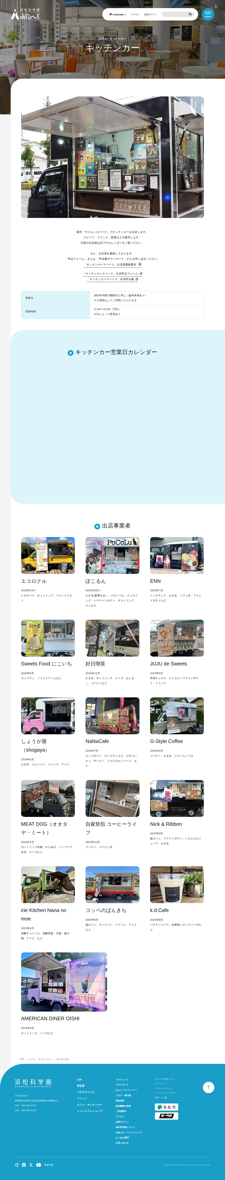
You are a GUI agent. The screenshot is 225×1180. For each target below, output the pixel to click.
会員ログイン (150, 14)
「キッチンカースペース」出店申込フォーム (110, 273)
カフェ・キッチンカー (42, 74)
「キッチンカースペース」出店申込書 (110, 279)
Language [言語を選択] (118, 14)
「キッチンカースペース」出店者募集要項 (110, 264)
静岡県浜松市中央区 (36, 1100)
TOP (23, 74)
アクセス (135, 14)
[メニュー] (208, 14)
